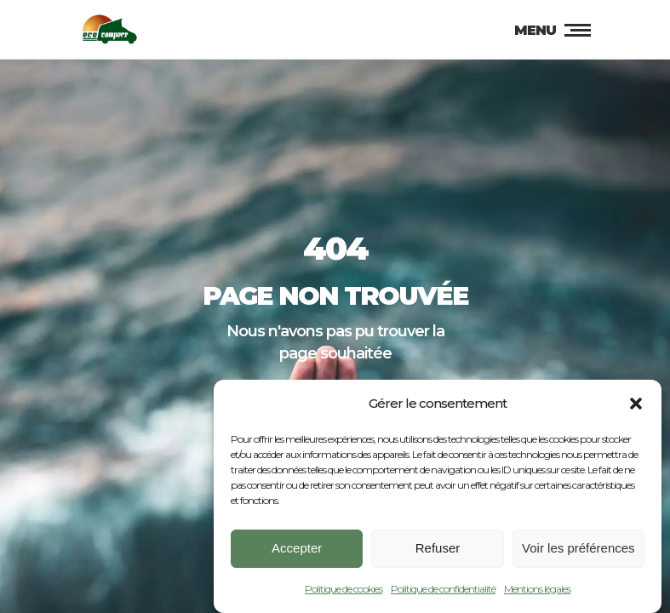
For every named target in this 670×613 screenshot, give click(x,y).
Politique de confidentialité (443, 592)
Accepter (297, 551)
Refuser (438, 551)
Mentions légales (537, 592)
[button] (635, 406)
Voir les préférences (578, 551)
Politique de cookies (343, 592)
